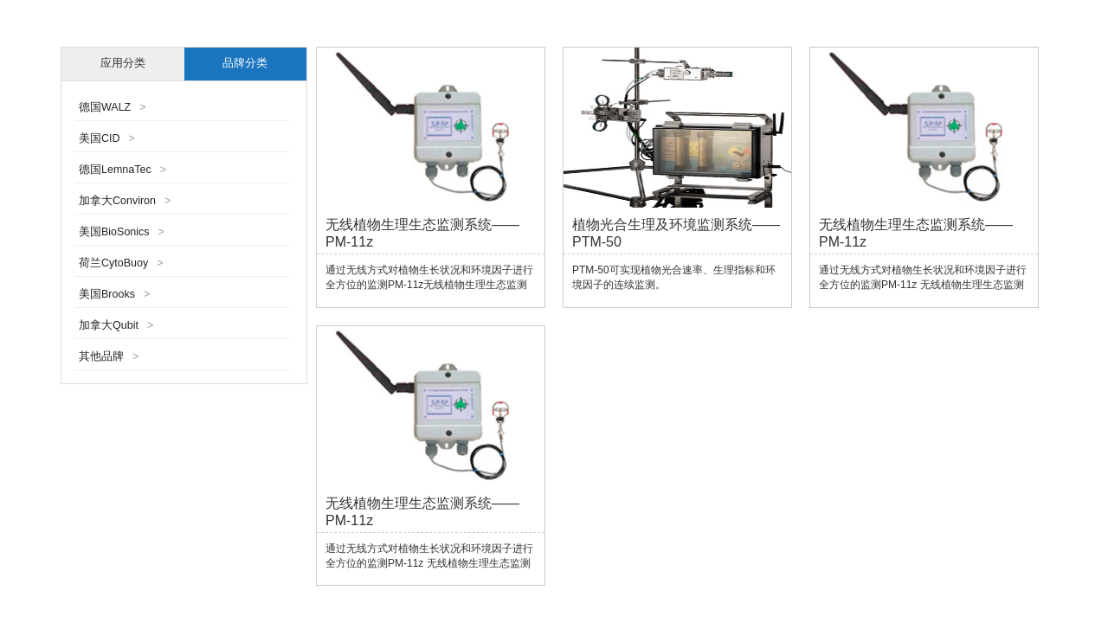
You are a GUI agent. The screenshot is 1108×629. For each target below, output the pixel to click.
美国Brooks (114, 294)
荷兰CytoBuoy (121, 263)
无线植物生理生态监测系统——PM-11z (422, 233)
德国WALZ (112, 107)
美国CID (107, 138)
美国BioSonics (121, 232)
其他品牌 (108, 356)
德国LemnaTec (122, 170)
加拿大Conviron (125, 201)
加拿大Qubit (116, 325)
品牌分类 (244, 63)
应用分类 (122, 63)
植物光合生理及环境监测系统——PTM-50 (676, 233)
